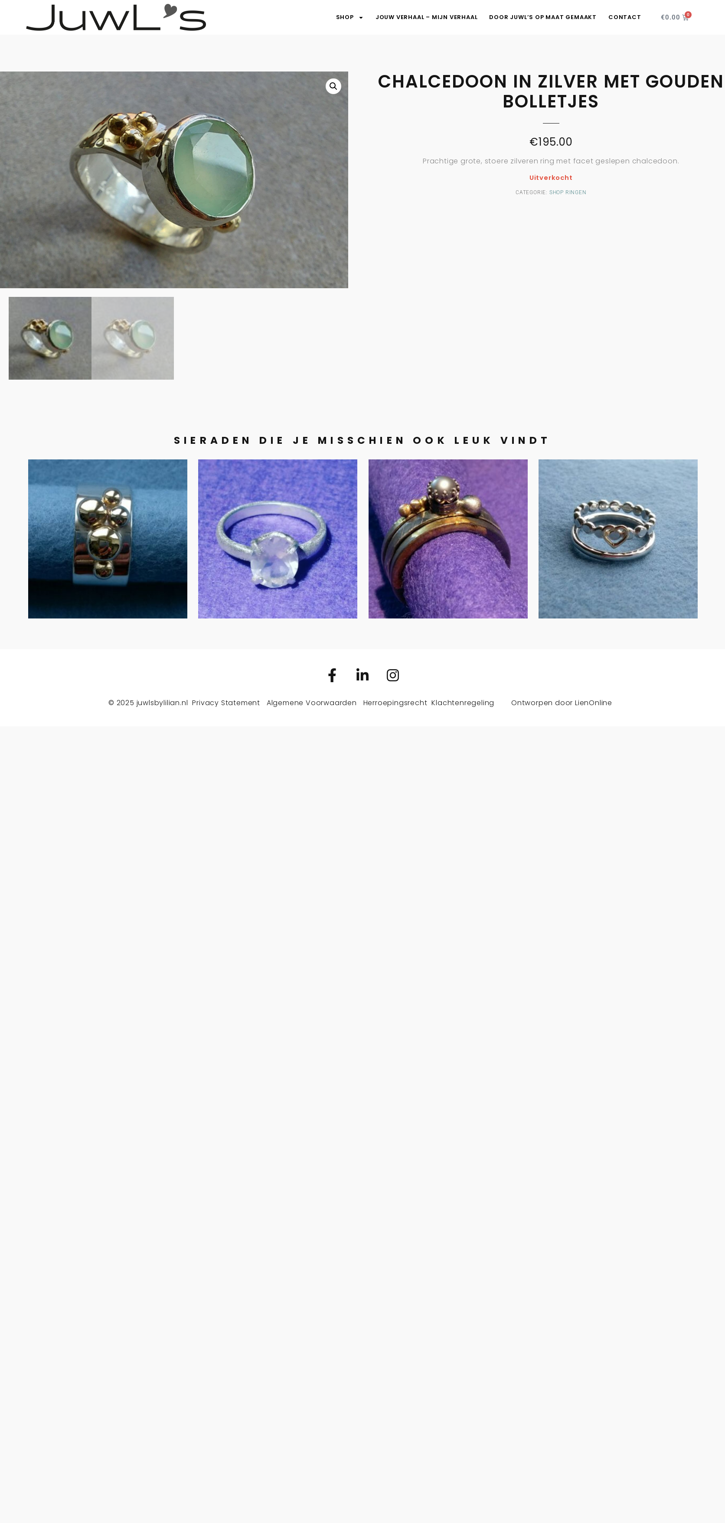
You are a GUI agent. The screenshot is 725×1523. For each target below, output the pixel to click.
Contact (624, 17)
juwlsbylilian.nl (162, 703)
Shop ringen (568, 192)
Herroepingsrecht (395, 703)
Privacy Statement (226, 703)
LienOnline (593, 703)
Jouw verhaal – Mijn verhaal (427, 17)
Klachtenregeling (462, 703)
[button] (333, 86)
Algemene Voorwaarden (312, 703)
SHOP (350, 17)
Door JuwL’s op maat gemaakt (543, 17)
